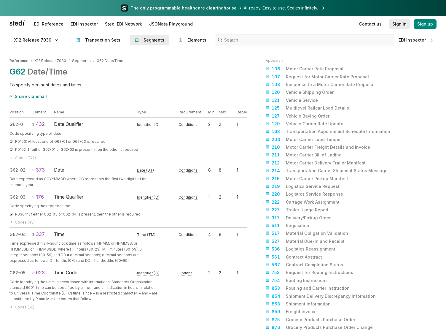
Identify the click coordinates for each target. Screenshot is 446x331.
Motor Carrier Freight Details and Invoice (318, 147)
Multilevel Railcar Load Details (307, 108)
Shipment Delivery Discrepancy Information (321, 296)
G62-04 (17, 233)
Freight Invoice (291, 311)
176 (38, 196)
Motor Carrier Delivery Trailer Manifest (316, 163)
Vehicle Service (292, 100)
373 (38, 169)
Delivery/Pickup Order (298, 218)
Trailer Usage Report (297, 210)
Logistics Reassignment (300, 249)
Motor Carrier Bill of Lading (304, 155)
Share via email (28, 95)
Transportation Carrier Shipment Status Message (327, 170)
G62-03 (17, 196)
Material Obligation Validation (307, 233)
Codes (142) (22, 157)
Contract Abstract (294, 257)
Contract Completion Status (304, 265)
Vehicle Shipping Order (300, 92)
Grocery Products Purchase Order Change (319, 327)
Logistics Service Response (304, 194)
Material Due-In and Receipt (305, 241)
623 (38, 272)
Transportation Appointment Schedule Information (328, 131)
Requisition (287, 225)
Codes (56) (21, 306)
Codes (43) (22, 221)
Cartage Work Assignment (303, 202)
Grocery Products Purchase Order (310, 319)
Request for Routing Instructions (309, 272)
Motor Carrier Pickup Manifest (307, 178)
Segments (81, 60)
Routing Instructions (297, 280)
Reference (18, 60)
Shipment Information (298, 304)
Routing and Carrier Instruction (308, 288)
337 (38, 234)
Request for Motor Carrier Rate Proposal (317, 77)
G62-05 (17, 272)
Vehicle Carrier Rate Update (304, 124)
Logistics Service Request (303, 186)
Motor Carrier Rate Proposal (304, 69)
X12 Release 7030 (50, 60)
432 (38, 124)
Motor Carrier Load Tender (303, 139)
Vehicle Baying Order (297, 116)
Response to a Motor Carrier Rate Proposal (320, 84)
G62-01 (17, 123)
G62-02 (17, 169)
